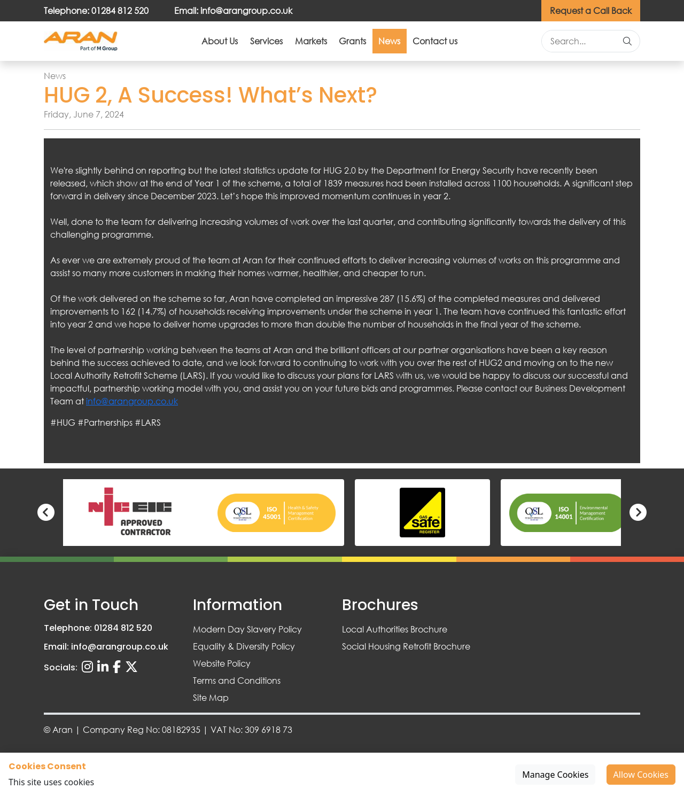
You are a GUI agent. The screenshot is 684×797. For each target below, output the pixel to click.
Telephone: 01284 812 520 (96, 10)
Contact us (484, 43)
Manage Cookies (555, 774)
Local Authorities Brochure (394, 629)
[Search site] (578, 43)
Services (236, 43)
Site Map (211, 697)
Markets (301, 43)
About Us (170, 43)
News (419, 43)
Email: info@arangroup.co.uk (233, 10)
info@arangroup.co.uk (132, 406)
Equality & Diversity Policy (244, 646)
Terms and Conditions (237, 680)
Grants (362, 43)
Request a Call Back (591, 10)
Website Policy (222, 663)
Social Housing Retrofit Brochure (406, 646)
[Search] (627, 43)
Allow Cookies (641, 774)
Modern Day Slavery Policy (247, 629)
